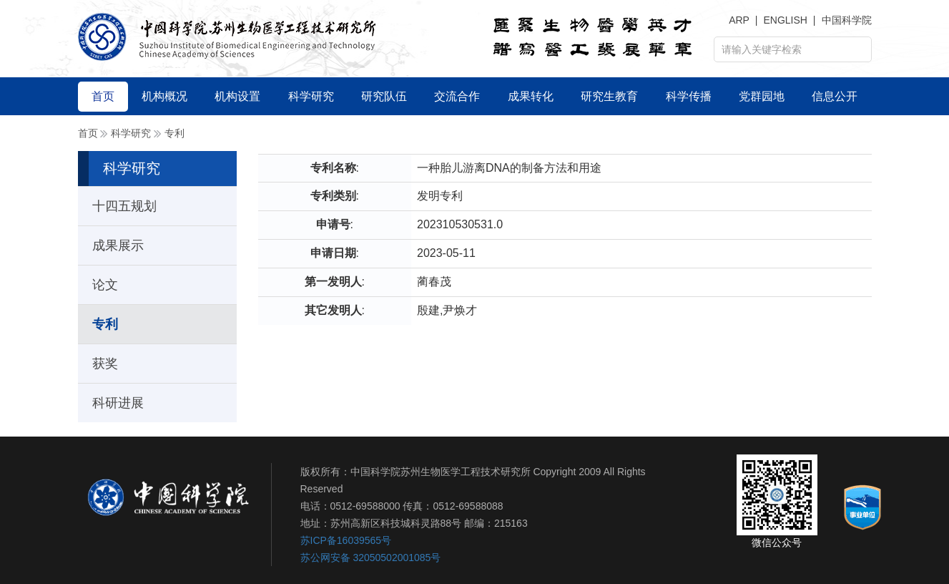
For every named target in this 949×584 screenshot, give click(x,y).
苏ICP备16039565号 (346, 540)
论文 (105, 285)
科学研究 (131, 133)
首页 (88, 133)
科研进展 (118, 403)
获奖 (105, 363)
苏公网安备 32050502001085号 (370, 557)
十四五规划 (124, 206)
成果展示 (118, 245)
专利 (174, 133)
